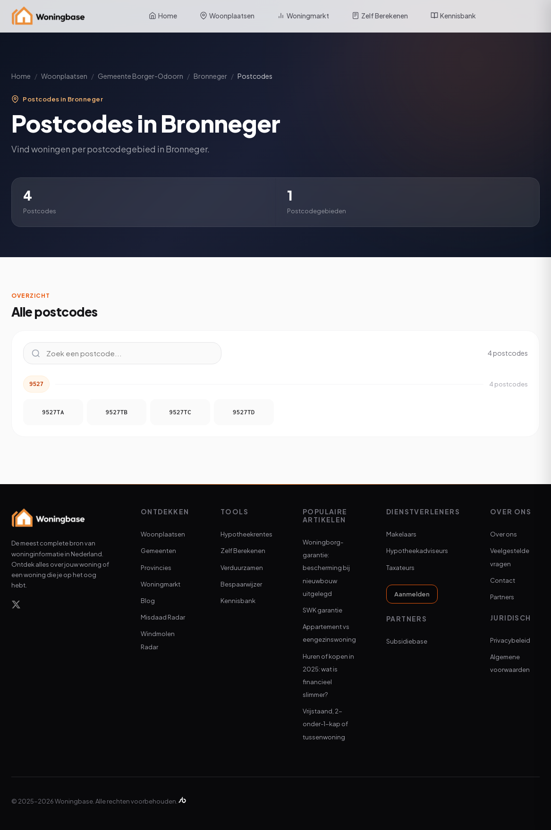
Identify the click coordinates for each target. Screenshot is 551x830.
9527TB (117, 412)
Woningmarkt (303, 15)
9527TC (180, 412)
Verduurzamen (241, 567)
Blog (148, 600)
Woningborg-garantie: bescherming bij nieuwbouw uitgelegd (326, 567)
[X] (16, 606)
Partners (502, 597)
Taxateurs (400, 567)
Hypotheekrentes (246, 534)
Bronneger (210, 76)
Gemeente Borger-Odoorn (140, 76)
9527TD (244, 412)
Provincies (156, 567)
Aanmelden (412, 594)
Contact (502, 580)
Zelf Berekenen (380, 15)
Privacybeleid (510, 640)
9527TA (53, 412)
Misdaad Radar (163, 617)
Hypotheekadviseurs (417, 550)
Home (163, 15)
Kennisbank (453, 15)
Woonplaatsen (227, 15)
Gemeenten (158, 550)
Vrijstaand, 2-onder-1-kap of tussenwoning (325, 723)
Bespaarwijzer (241, 584)
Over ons (503, 534)
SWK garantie (322, 610)
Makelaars (401, 534)
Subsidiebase (406, 641)
